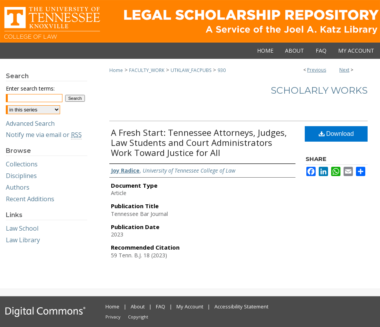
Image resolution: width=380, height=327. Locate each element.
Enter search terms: (30, 88)
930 (222, 70)
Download (336, 133)
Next (344, 70)
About (138, 306)
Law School (22, 228)
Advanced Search (30, 123)
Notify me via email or (44, 134)
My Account (189, 306)
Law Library (23, 240)
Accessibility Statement (241, 306)
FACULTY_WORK (146, 70)
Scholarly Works (319, 90)
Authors (17, 187)
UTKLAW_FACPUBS (191, 70)
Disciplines (21, 175)
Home (116, 70)
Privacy (113, 317)
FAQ (160, 306)
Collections (22, 164)
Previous (316, 70)
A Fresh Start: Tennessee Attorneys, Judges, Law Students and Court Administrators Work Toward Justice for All (199, 142)
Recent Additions (30, 199)
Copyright (138, 317)
